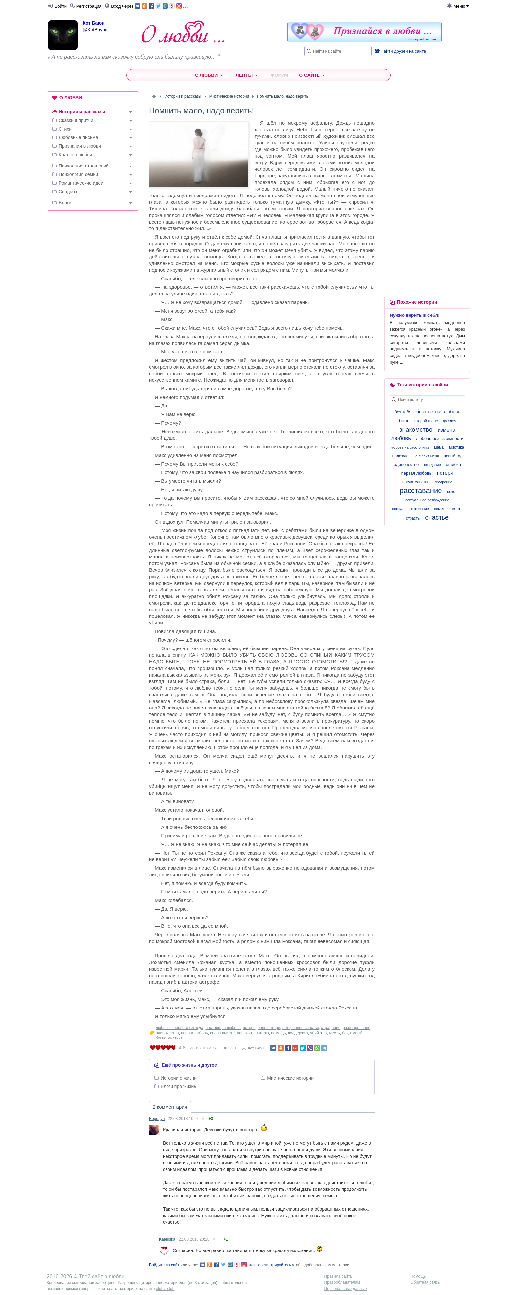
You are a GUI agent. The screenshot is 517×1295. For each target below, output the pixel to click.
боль (404, 420)
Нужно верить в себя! (415, 315)
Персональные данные (345, 1288)
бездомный (352, 1033)
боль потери (269, 1027)
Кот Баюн (94, 23)
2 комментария (170, 1107)
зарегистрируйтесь (274, 1265)
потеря (249, 1027)
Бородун (157, 1118)
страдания (330, 1027)
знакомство (416, 429)
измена (446, 430)
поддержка (298, 1033)
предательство (415, 482)
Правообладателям (342, 1282)
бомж (161, 1038)
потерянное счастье (300, 1027)
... (162, 5)
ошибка (453, 464)
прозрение (443, 482)
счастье (437, 517)
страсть (413, 518)
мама (439, 447)
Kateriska (167, 1239)
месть (334, 1033)
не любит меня (426, 456)
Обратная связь (425, 1282)
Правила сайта (338, 1276)
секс (451, 491)
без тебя (402, 411)
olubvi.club (165, 1288)
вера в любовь (194, 1033)
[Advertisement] (93, 316)
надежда (400, 456)
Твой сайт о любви (102, 1276)
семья (439, 509)
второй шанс (426, 421)
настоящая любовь (222, 1027)
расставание (421, 490)
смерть (455, 508)
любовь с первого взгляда (179, 1027)
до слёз (449, 421)
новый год (453, 456)
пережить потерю (253, 1033)
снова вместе (222, 1033)
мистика (175, 1038)
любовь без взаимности (439, 438)
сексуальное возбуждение (427, 500)
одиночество (167, 1033)
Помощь (418, 1276)
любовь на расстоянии (410, 447)
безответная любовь (438, 411)
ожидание (432, 465)
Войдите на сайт (164, 1265)
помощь (278, 1033)
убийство (318, 1033)
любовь (401, 438)
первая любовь (416, 473)
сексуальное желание (410, 509)
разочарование (356, 1027)
